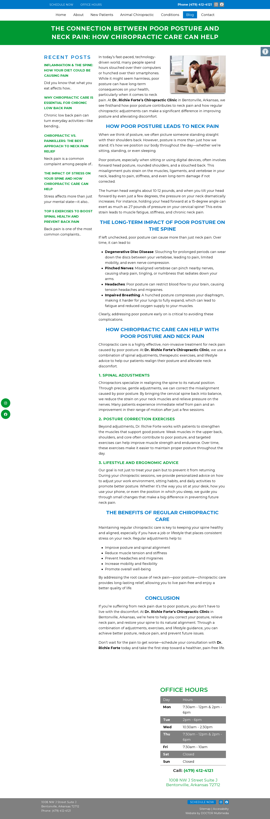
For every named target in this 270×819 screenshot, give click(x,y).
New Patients (102, 15)
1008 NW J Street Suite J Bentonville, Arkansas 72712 (193, 782)
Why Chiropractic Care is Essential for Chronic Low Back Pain (68, 103)
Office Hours (91, 4)
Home (61, 15)
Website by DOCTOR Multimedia (207, 813)
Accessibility (221, 809)
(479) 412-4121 (200, 4)
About (78, 15)
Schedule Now (61, 4)
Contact (207, 15)
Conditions (170, 15)
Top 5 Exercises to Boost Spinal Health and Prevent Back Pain (68, 216)
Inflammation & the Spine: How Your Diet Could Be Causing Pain (68, 70)
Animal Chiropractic (137, 15)
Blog (190, 15)
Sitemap (205, 809)
